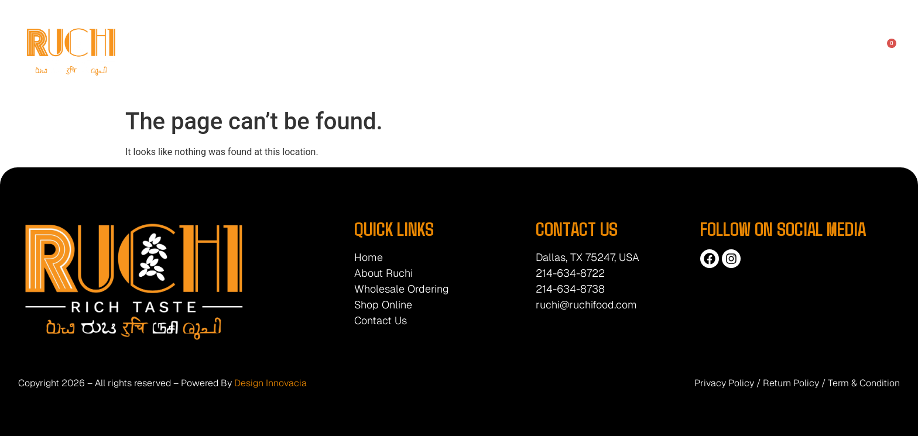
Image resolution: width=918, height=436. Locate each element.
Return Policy (791, 383)
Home (284, 51)
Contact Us (623, 51)
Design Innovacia (270, 383)
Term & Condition (864, 383)
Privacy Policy (724, 383)
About (327, 51)
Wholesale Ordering (399, 51)
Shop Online (484, 51)
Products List (554, 51)
